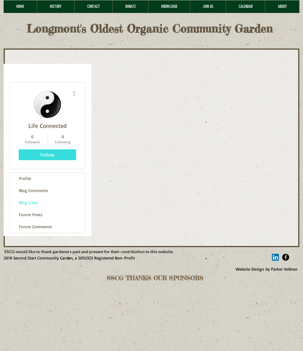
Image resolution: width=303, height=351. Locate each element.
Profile (25, 178)
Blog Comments (33, 190)
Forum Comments (35, 226)
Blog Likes (28, 202)
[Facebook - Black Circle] (285, 257)
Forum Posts (30, 214)
